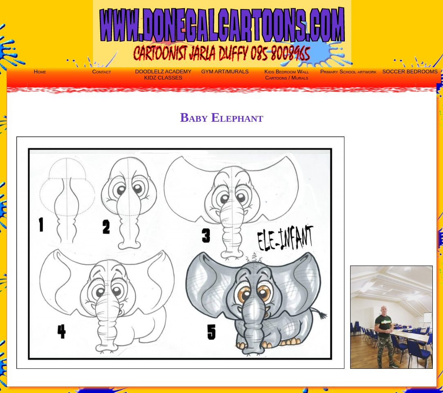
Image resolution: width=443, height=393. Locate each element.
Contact (101, 71)
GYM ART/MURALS (225, 71)
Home (40, 71)
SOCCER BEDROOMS (410, 71)
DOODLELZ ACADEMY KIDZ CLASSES (163, 74)
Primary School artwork (348, 71)
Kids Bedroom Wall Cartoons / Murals (287, 74)
